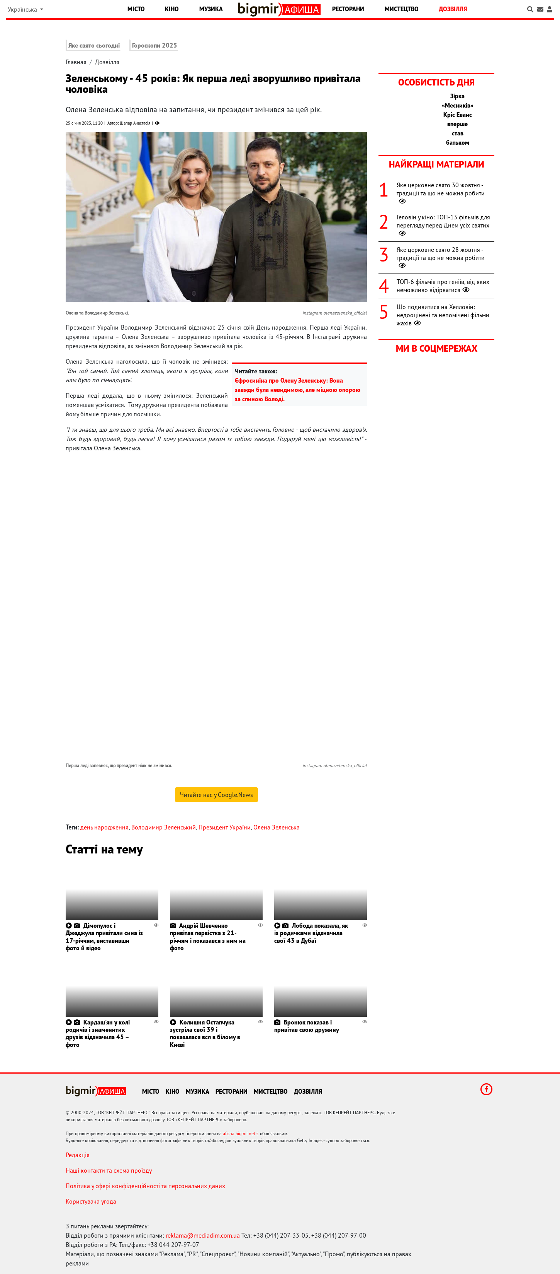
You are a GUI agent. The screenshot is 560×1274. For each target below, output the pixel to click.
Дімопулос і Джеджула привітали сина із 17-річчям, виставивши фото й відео (104, 937)
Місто (136, 9)
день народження (104, 827)
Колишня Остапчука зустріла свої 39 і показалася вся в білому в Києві (205, 1033)
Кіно (172, 9)
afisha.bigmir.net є (241, 1133)
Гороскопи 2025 (154, 45)
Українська (23, 9)
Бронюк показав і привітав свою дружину (306, 1025)
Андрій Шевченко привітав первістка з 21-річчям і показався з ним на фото (208, 937)
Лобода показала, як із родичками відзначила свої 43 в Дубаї (311, 933)
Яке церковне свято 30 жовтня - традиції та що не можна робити (441, 193)
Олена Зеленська (276, 827)
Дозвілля (453, 9)
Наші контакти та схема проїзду (109, 1170)
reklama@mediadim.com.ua (203, 1235)
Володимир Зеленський (163, 827)
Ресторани (348, 9)
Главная (76, 62)
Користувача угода (91, 1201)
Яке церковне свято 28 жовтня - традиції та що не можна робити (441, 258)
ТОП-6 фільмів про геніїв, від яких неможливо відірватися (443, 286)
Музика (211, 9)
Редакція (78, 1155)
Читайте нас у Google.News (216, 795)
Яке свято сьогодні (94, 45)
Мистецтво (402, 9)
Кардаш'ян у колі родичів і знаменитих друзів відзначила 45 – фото (98, 1033)
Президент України (225, 827)
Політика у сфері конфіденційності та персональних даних (145, 1186)
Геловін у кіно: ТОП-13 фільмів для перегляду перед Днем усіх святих (443, 225)
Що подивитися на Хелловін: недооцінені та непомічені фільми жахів (443, 315)
